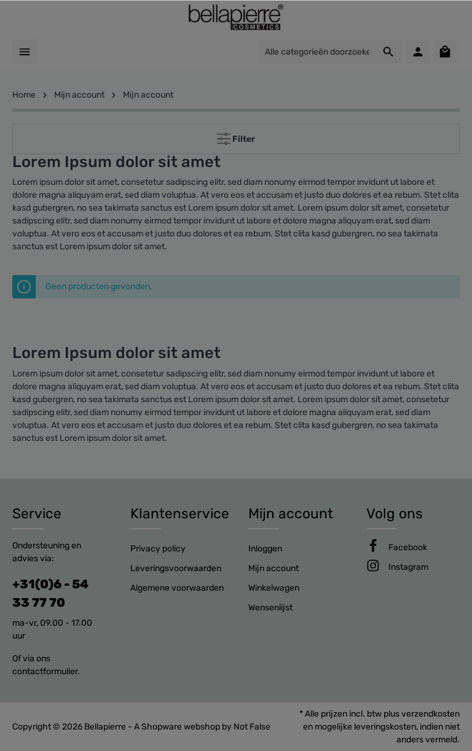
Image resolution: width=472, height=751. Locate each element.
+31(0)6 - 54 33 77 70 (50, 593)
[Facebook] (407, 547)
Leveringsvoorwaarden (175, 568)
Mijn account (290, 513)
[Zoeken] (388, 51)
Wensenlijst (270, 607)
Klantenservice (179, 513)
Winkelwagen (273, 588)
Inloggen (265, 548)
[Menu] (24, 51)
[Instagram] (408, 567)
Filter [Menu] (236, 136)
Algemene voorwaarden (177, 588)
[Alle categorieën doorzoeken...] (317, 51)
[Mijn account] (418, 51)
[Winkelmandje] (445, 51)
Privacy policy (158, 548)
